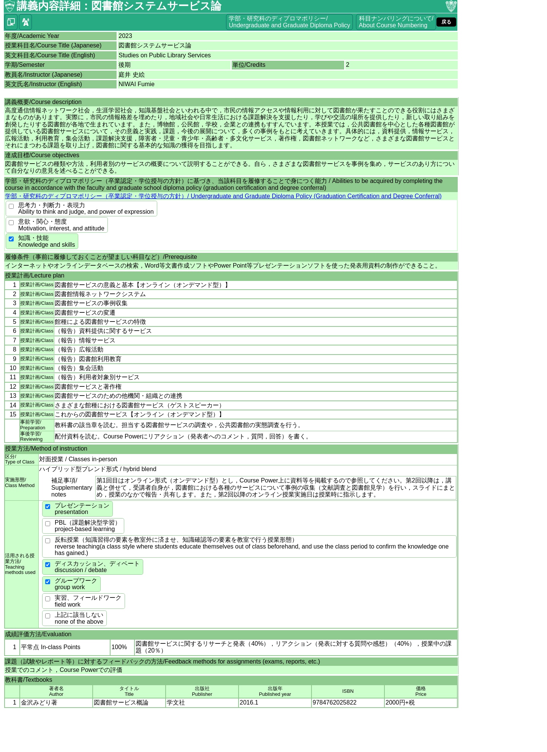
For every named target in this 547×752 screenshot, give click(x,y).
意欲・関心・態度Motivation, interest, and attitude (61, 225)
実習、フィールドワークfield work (88, 601)
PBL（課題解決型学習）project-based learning (88, 526)
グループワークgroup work (76, 584)
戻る (446, 22)
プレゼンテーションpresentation (82, 509)
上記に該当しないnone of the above (79, 618)
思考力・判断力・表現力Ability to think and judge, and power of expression (86, 208)
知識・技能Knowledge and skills (46, 241)
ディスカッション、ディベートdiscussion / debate (97, 567)
